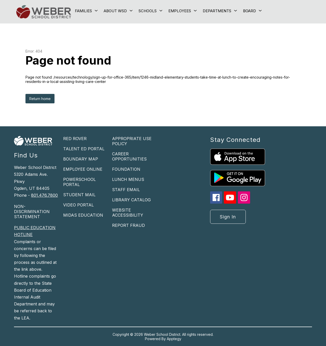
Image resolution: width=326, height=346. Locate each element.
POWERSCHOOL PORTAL (79, 182)
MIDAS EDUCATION (83, 215)
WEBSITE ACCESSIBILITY (127, 212)
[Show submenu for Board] (249, 11)
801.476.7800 (44, 195)
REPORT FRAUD (128, 225)
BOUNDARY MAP (80, 159)
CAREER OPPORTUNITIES (129, 156)
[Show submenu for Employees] (179, 11)
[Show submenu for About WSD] (115, 11)
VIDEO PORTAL (78, 204)
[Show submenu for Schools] (148, 11)
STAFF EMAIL (126, 189)
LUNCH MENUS (128, 179)
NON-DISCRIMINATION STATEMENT (32, 211)
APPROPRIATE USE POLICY (132, 141)
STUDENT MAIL (79, 194)
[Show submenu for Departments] (217, 11)
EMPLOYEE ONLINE (82, 169)
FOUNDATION (126, 169)
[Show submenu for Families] (83, 11)
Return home (40, 98)
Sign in (228, 216)
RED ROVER (75, 138)
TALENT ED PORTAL (83, 148)
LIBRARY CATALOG (131, 199)
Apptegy (174, 339)
